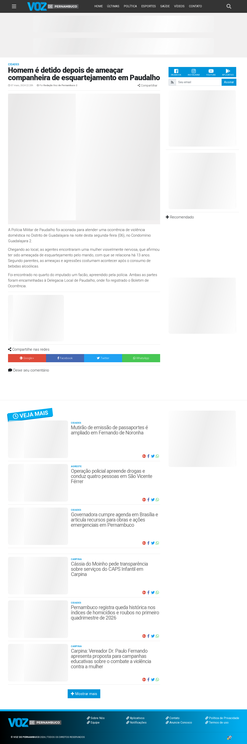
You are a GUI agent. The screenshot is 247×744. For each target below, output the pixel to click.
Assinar (229, 82)
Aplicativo (228, 72)
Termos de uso (217, 722)
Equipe (93, 722)
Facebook (176, 72)
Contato (173, 718)
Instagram (194, 72)
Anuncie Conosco (179, 722)
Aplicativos (135, 718)
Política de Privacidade (222, 718)
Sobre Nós (96, 718)
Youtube (211, 72)
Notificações (136, 722)
